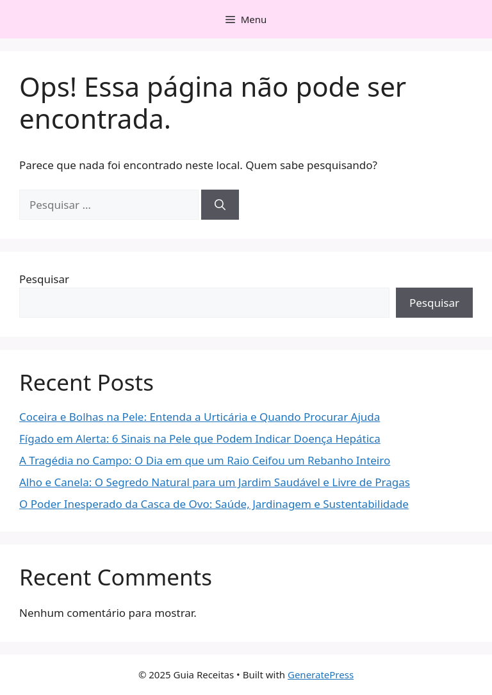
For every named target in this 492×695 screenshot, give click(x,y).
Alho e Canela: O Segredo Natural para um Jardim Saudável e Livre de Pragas (214, 482)
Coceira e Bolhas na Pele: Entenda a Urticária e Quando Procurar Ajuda (199, 416)
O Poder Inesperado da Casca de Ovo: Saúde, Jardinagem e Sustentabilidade (214, 503)
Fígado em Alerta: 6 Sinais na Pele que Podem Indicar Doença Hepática (200, 438)
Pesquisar (44, 279)
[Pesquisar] (220, 205)
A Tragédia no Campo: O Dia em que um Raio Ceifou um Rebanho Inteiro (204, 460)
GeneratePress (321, 674)
